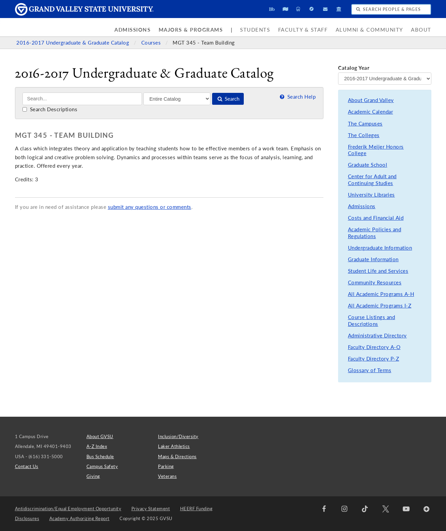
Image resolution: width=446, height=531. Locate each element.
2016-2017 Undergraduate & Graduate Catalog (73, 43)
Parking (166, 466)
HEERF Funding (196, 508)
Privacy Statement (150, 508)
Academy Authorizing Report (79, 518)
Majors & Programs (191, 30)
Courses (151, 43)
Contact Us (26, 466)
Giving (93, 476)
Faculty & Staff (303, 30)
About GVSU (99, 436)
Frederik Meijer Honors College (376, 150)
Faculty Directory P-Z (373, 359)
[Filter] (176, 99)
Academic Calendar (370, 112)
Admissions (132, 30)
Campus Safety (102, 466)
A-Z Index (96, 446)
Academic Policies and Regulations (374, 233)
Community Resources (375, 282)
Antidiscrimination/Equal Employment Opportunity (68, 508)
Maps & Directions (177, 456)
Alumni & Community (369, 30)
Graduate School (367, 165)
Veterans (167, 476)
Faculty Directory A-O (374, 347)
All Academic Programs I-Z (380, 306)
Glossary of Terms (370, 370)
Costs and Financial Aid (376, 218)
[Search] (82, 99)
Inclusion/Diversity (178, 436)
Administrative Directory (377, 335)
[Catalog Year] (384, 78)
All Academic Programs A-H (381, 294)
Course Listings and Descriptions (371, 320)
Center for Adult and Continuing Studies (372, 179)
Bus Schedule (100, 456)
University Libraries (371, 195)
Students (255, 30)
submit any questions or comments (149, 207)
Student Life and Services (378, 271)
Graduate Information (373, 259)
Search (228, 99)
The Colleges (364, 135)
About (421, 30)
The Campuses (365, 124)
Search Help (297, 97)
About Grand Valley (371, 100)
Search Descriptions (49, 109)
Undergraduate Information (380, 248)
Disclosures (27, 518)
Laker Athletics (174, 446)
